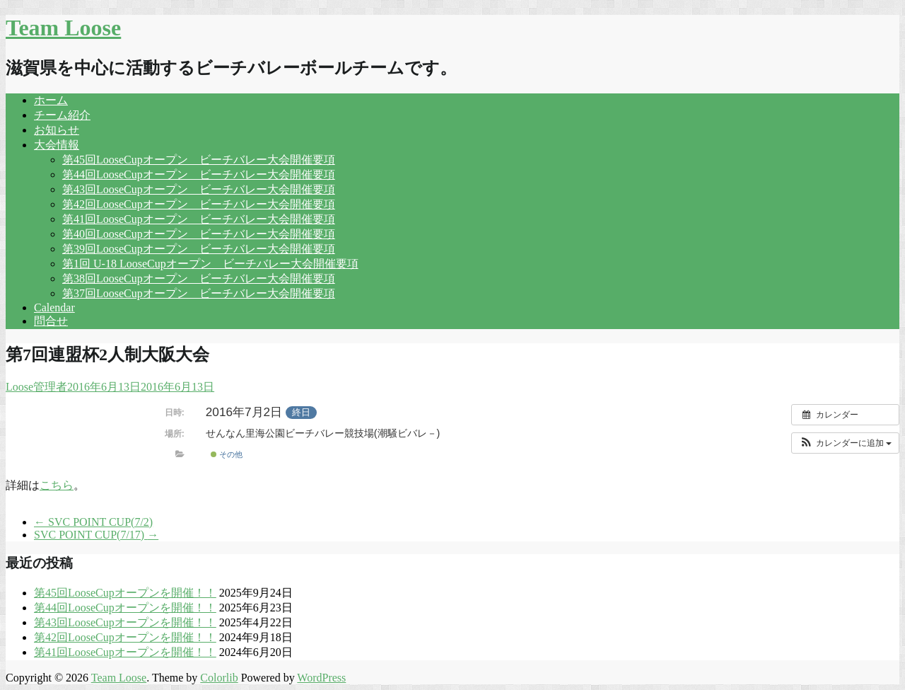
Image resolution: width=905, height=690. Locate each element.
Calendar (54, 307)
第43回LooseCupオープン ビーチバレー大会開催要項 (198, 189)
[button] (845, 443)
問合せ (51, 321)
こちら (57, 485)
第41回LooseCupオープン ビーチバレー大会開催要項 (198, 219)
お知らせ (56, 130)
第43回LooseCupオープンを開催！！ (125, 622)
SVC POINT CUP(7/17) (96, 535)
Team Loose (63, 27)
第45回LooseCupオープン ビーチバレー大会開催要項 (198, 160)
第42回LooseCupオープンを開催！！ (125, 637)
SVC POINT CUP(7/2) (93, 522)
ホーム (51, 100)
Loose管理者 (36, 387)
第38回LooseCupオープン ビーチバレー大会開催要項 (198, 278)
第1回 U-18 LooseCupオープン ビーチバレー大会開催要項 (210, 264)
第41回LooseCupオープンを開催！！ (125, 652)
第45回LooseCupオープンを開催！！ (125, 593)
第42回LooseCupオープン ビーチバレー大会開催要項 (198, 204)
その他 (227, 454)
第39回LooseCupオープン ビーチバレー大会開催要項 (198, 249)
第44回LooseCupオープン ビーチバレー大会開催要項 (198, 174)
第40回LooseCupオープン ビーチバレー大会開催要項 (198, 234)
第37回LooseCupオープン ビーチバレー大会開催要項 (198, 293)
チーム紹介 (62, 115)
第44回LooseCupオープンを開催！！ (125, 608)
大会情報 (56, 145)
